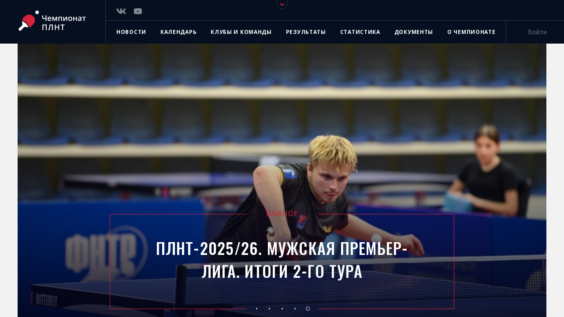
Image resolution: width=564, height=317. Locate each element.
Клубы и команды (241, 32)
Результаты (306, 32)
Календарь (178, 32)
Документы (413, 32)
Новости (131, 32)
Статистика (360, 32)
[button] (256, 308)
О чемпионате (471, 32)
